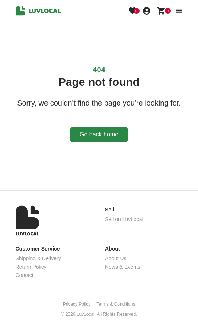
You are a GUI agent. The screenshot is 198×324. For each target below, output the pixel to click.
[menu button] (179, 10)
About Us (116, 258)
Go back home (99, 134)
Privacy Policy (77, 304)
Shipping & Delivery (38, 258)
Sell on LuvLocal (124, 219)
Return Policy (31, 267)
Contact (24, 275)
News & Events (122, 267)
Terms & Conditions (115, 304)
